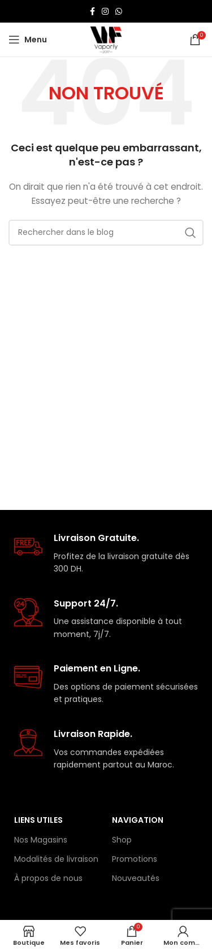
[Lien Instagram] (105, 11)
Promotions (134, 859)
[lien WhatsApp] (119, 11)
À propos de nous (48, 878)
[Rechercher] (106, 233)
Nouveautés (135, 878)
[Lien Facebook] (92, 11)
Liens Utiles (38, 820)
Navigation (137, 820)
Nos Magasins (40, 839)
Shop (122, 839)
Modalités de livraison (56, 859)
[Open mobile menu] (28, 39)
